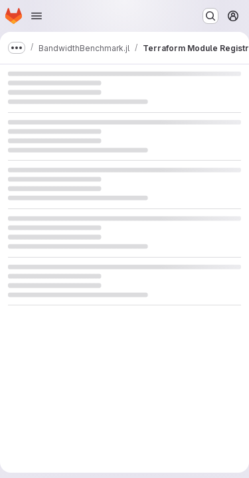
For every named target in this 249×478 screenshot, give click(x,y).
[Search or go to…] (210, 16)
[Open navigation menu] (36, 16)
